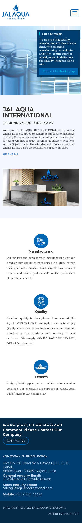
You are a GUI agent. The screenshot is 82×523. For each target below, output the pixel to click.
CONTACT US (16, 440)
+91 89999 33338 (29, 494)
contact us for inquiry (59, 71)
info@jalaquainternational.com (27, 479)
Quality (41, 312)
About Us (10, 154)
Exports (41, 377)
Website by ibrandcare (63, 513)
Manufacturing (41, 251)
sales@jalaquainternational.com (27, 488)
